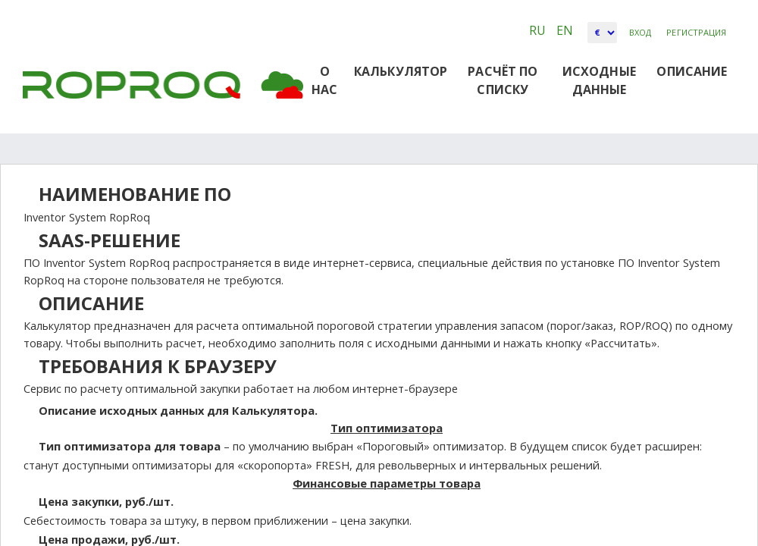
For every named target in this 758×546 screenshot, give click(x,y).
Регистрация (696, 32)
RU (539, 30)
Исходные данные (599, 80)
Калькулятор (400, 71)
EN (564, 30)
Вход (640, 32)
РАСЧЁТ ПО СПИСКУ (502, 80)
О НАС (324, 80)
